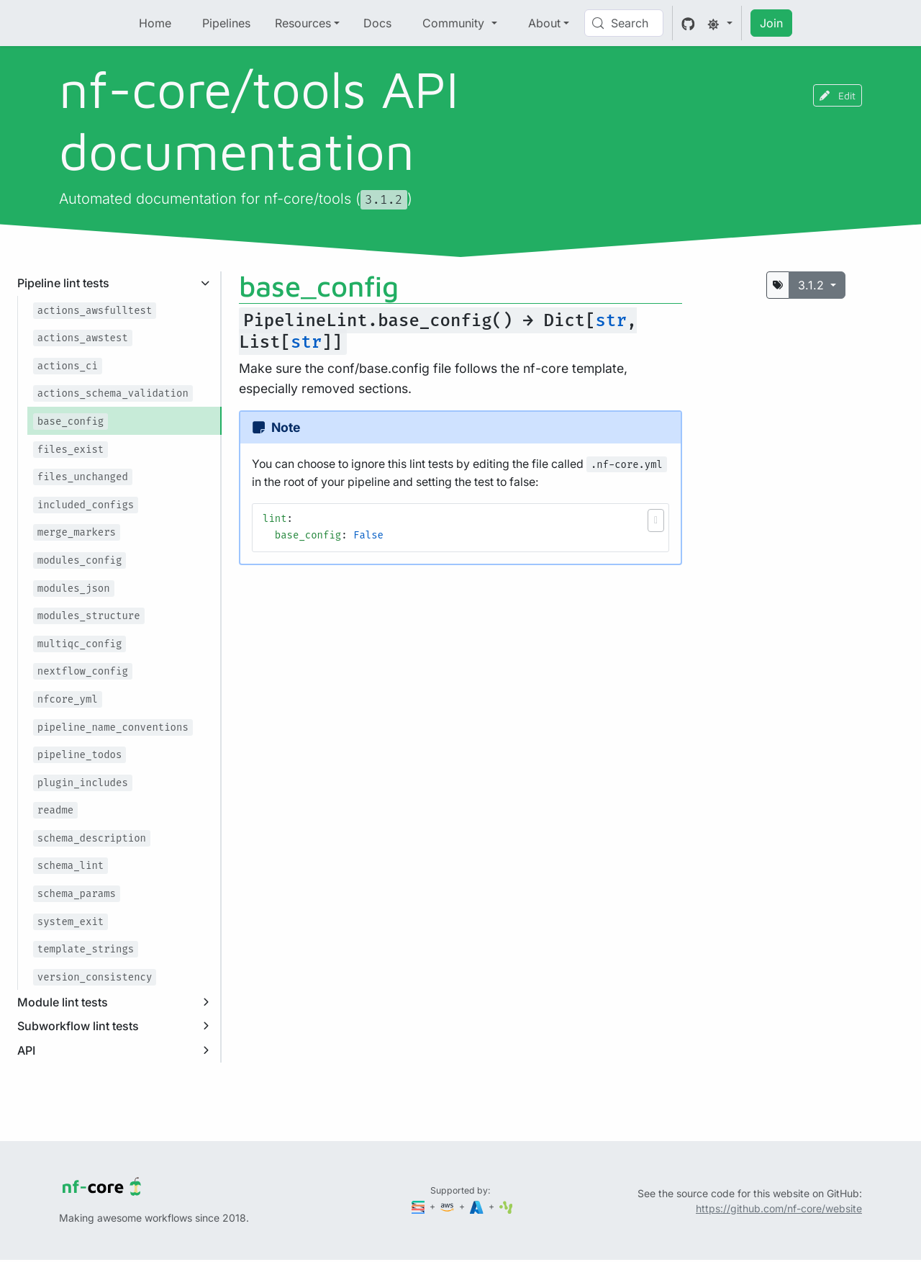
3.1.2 (812, 285)
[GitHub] (688, 23)
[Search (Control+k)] (623, 23)
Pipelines (226, 23)
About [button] (544, 23)
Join (771, 23)
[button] (656, 520)
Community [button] (455, 23)
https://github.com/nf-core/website (779, 1208)
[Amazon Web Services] (448, 1206)
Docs (377, 23)
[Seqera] (419, 1206)
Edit (838, 95)
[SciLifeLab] (506, 1206)
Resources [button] (303, 23)
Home (155, 23)
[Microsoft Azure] (478, 1206)
